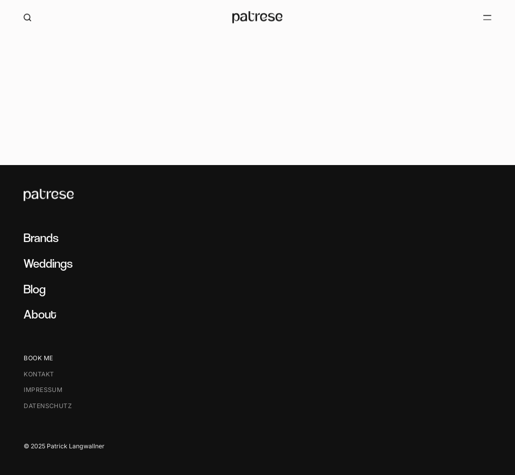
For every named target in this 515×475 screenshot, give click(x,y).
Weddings (48, 263)
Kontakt (39, 374)
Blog (35, 289)
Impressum (43, 390)
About (40, 314)
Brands (41, 237)
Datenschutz (48, 406)
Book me (38, 358)
